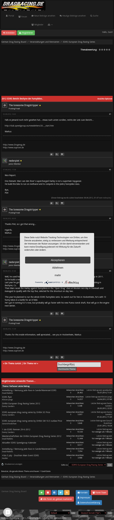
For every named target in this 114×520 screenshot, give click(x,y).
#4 (110, 271)
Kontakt (83, 492)
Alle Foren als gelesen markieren (56, 499)
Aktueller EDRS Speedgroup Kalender (19, 442)
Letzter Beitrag (92, 390)
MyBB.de (23, 518)
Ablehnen (57, 267)
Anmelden (9, 33)
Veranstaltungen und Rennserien (44, 42)
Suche (94, 16)
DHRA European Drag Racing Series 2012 (21, 403)
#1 (110, 114)
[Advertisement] (57, 73)
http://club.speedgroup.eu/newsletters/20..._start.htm (29, 126)
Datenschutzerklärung (89, 502)
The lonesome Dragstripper (23, 105)
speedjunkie (107, 390)
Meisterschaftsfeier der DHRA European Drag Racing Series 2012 (31, 436)
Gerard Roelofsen (9, 424)
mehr (58, 275)
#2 (110, 170)
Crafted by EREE (47, 518)
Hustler (5, 458)
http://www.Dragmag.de (14, 145)
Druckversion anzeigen (13, 464)
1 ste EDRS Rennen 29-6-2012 (16, 429)
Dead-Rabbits (7, 393)
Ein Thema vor (30, 363)
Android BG (61, 518)
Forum (22, 16)
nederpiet (14, 160)
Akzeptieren (58, 260)
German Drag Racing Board (13, 42)
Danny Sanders (8, 406)
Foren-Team (99, 492)
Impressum (84, 497)
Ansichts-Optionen (104, 99)
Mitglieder (37, 24)
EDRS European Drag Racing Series (79, 42)
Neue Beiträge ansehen (43, 16)
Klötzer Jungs (7, 400)
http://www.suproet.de (13, 147)
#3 (110, 218)
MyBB (39, 518)
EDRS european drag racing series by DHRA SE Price (26, 412)
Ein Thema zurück (13, 363)
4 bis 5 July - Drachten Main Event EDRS (20, 455)
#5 (110, 329)
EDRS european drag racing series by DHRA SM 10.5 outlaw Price (32, 421)
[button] (50, 24)
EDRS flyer (7, 397)
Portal (10, 16)
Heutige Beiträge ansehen (73, 16)
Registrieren (26, 33)
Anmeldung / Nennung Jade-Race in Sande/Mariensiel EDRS (29, 390)
